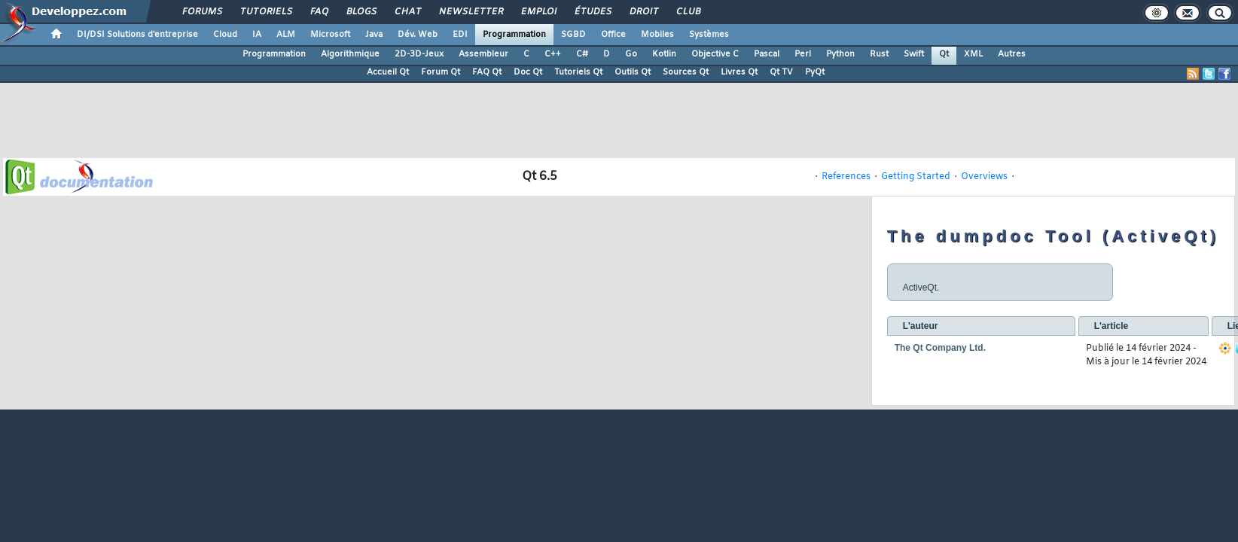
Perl (802, 54)
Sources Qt (686, 72)
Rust (879, 54)
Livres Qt (739, 72)
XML (973, 54)
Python (840, 54)
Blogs (360, 12)
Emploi (538, 12)
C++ (552, 54)
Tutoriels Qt (578, 72)
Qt (944, 54)
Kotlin (664, 54)
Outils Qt (632, 72)
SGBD (573, 34)
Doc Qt (528, 72)
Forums (201, 12)
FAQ (318, 12)
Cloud (225, 34)
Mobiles (657, 34)
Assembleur (483, 54)
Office (613, 34)
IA (256, 34)
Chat (407, 12)
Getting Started (915, 177)
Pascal (766, 54)
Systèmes (709, 34)
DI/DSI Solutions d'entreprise (137, 34)
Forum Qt (440, 72)
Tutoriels (265, 12)
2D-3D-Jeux (419, 54)
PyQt (815, 72)
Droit (643, 12)
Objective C (715, 54)
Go (631, 54)
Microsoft (330, 34)
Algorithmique (350, 54)
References (846, 177)
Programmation (514, 34)
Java (374, 34)
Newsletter (470, 12)
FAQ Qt (487, 72)
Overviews (984, 177)
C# (582, 54)
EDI (460, 34)
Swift (914, 54)
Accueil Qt (388, 72)
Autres (1012, 54)
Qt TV (781, 72)
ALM (285, 34)
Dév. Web (418, 34)
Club (687, 12)
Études (592, 12)
